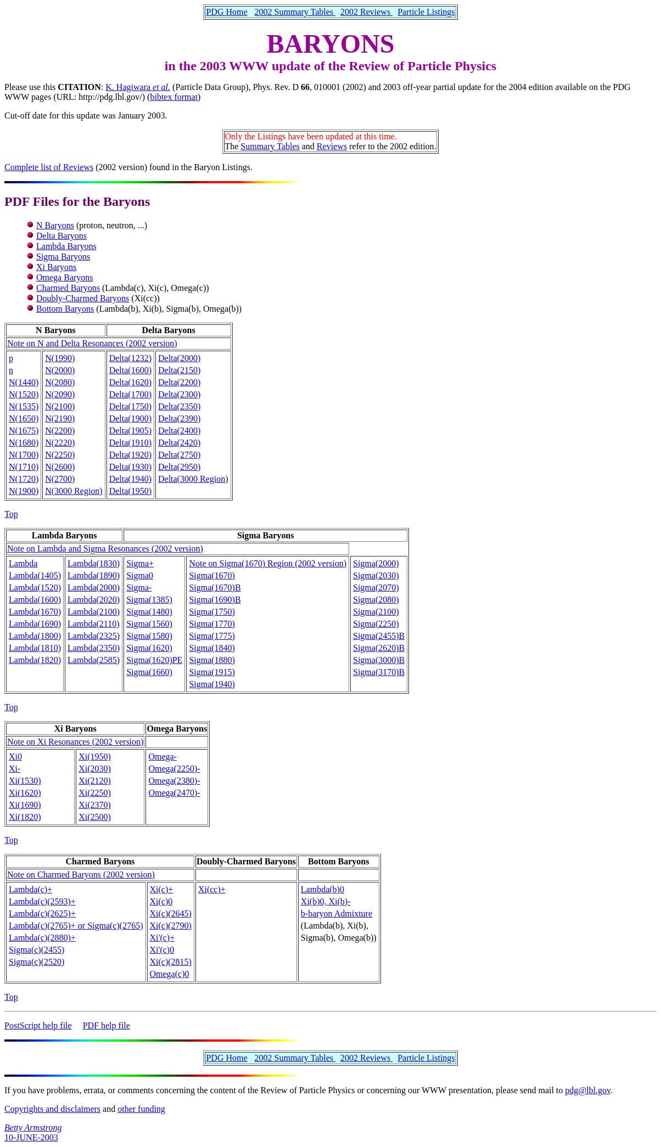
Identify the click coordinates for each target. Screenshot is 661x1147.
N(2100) (60, 406)
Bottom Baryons (65, 308)
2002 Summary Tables (295, 11)
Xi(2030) (95, 768)
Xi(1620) (25, 792)
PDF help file (106, 1025)
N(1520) (23, 394)
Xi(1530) (25, 780)
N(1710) (23, 466)
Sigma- (139, 587)
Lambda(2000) (94, 587)
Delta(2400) (179, 430)
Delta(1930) (130, 466)
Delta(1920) (130, 454)
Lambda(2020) (94, 599)
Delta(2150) (179, 370)
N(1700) (23, 454)
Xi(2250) (95, 792)
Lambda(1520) (35, 587)
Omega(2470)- (174, 792)
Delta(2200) (179, 382)
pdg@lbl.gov (587, 1090)
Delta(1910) (130, 442)
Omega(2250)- (174, 768)
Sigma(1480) (149, 611)
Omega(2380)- (174, 780)
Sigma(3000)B (379, 660)
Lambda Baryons (66, 246)
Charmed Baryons (68, 288)
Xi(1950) (95, 756)
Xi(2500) (95, 817)
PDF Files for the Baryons (77, 201)
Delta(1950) (130, 491)
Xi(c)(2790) (171, 925)
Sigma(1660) (149, 672)
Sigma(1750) (212, 611)
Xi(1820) (25, 817)
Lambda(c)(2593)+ (42, 901)
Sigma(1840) (212, 648)
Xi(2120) (95, 780)
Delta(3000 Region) (193, 478)
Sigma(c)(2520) (36, 961)
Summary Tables (269, 146)
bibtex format (174, 97)
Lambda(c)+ (30, 889)
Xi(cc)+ (212, 889)
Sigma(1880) (212, 660)
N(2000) (60, 370)
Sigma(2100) (376, 611)
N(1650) (23, 418)
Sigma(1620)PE (154, 660)
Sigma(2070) (376, 587)
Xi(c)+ (161, 889)
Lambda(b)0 (322, 889)
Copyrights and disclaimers (52, 1109)
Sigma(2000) (376, 563)
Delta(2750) (179, 454)
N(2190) (60, 418)
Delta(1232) (130, 358)
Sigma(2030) (376, 575)
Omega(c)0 (169, 974)
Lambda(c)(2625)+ (42, 913)
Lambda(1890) (94, 575)
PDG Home (226, 11)
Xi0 (15, 756)
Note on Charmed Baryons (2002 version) (81, 874)
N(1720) (23, 478)
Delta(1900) (130, 418)
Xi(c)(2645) (171, 913)
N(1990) (60, 358)
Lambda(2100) (94, 611)
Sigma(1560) (149, 623)
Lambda (23, 563)
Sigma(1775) (212, 635)
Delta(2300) (179, 394)
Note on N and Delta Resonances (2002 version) (92, 343)
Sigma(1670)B (214, 587)
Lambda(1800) (35, 635)
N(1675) (23, 430)
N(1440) (23, 382)
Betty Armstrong (32, 1127)
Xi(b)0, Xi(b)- (326, 901)
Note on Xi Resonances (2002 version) (75, 741)
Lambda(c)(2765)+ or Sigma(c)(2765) (76, 925)
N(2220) (60, 442)
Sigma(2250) (376, 623)
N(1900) (23, 491)
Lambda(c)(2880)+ (42, 937)
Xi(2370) (95, 804)
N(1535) (23, 406)
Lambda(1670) (35, 611)
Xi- (14, 768)
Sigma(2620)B (379, 648)
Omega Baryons (64, 277)
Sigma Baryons (63, 256)
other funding (141, 1109)
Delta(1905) (130, 430)
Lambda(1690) (35, 623)
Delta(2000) (179, 358)
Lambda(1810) (35, 648)
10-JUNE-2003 (31, 1137)
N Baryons (55, 225)
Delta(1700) (130, 394)
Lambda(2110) (93, 623)
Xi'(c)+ (162, 937)
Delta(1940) (130, 478)
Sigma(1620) (149, 648)
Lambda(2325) (94, 635)
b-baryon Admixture (336, 913)
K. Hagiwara (137, 87)
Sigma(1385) (149, 599)
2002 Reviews (366, 11)
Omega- (162, 756)
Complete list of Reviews (48, 167)
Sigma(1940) (212, 684)
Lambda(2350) (94, 648)
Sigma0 (139, 575)
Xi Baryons (56, 267)
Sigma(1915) (212, 672)
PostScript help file (38, 1025)
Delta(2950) (179, 466)
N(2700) (60, 478)
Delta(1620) (130, 382)
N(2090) (60, 394)
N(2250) (60, 454)
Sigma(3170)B (379, 672)
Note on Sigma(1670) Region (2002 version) (267, 563)
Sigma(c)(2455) (36, 949)
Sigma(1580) (149, 635)
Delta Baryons (61, 235)
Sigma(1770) (212, 623)
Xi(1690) (25, 804)
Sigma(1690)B (214, 599)
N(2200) (60, 430)
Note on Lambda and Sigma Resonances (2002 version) (105, 548)
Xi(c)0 (161, 901)
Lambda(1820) (35, 660)
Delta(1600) (130, 370)
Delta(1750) (130, 406)
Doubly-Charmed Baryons (82, 298)
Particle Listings (426, 11)
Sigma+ (140, 563)
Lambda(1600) (35, 599)
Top (11, 514)
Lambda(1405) (35, 575)
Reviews (332, 146)
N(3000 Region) (73, 491)
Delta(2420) (179, 442)
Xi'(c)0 (162, 949)
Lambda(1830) (94, 563)
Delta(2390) (179, 418)
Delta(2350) (179, 406)
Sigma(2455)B (379, 635)
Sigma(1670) (212, 575)
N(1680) (23, 442)
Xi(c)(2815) (171, 961)
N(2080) (60, 382)
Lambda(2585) (94, 660)
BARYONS (330, 43)
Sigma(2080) (376, 599)
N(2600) (60, 466)
